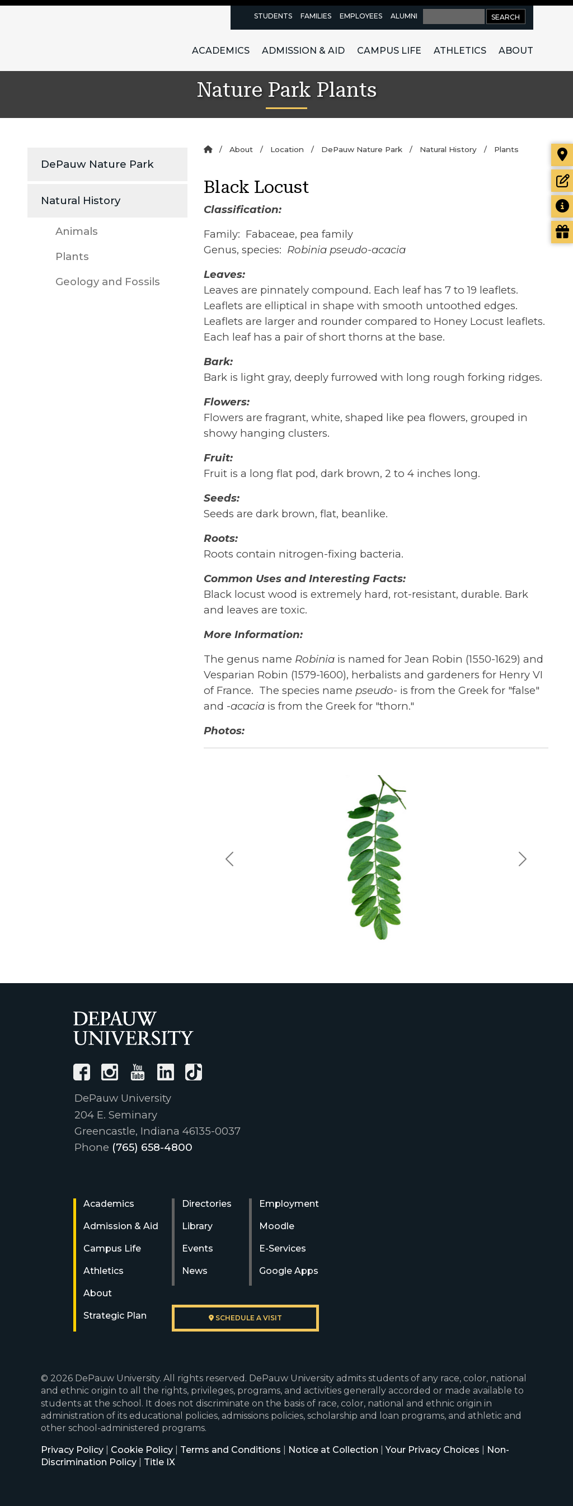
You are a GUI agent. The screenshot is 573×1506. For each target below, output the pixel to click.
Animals (76, 231)
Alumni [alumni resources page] (404, 16)
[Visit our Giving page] (562, 232)
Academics (221, 50)
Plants (72, 256)
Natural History (80, 200)
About (516, 50)
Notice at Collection (333, 1449)
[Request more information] (562, 206)
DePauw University (101, 38)
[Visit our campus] (562, 155)
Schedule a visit (245, 1318)
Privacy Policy (72, 1449)
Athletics (460, 50)
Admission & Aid (303, 50)
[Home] (208, 149)
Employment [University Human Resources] (289, 1203)
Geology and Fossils (107, 281)
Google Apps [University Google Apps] (288, 1271)
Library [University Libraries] (197, 1226)
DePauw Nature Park (97, 164)
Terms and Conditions (230, 1449)
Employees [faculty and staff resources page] (361, 16)
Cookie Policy (142, 1449)
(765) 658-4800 (152, 1147)
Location (287, 149)
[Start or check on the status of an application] (562, 180)
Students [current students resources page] (273, 16)
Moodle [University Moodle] (276, 1226)
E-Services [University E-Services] (282, 1248)
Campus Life (389, 50)
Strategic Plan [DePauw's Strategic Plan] (115, 1315)
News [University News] (195, 1271)
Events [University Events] (197, 1248)
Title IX (159, 1462)
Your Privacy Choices (433, 1449)
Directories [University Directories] (207, 1203)
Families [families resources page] (315, 16)
